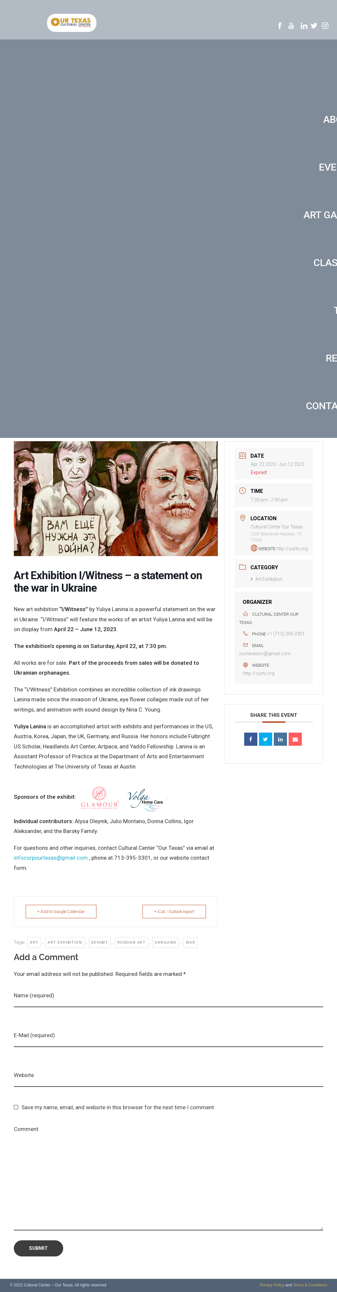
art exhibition (65, 942)
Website (24, 1075)
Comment (26, 1129)
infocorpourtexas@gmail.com (51, 857)
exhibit (99, 942)
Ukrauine (165, 942)
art (34, 942)
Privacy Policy (272, 1285)
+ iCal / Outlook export (174, 911)
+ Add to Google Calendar (61, 911)
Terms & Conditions (310, 1285)
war (190, 942)
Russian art (131, 942)
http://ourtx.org (292, 548)
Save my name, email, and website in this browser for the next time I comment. (118, 1107)
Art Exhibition (266, 579)
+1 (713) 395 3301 (286, 633)
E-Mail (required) (34, 1035)
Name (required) (34, 995)
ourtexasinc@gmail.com (265, 653)
